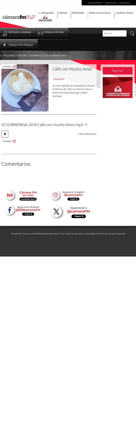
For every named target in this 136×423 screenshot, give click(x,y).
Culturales (22, 55)
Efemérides (78, 12)
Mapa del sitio (110, 3)
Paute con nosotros (100, 12)
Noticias (63, 12)
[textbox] (115, 33)
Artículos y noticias (20, 32)
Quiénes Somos (124, 12)
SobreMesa (35, 55)
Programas (9, 55)
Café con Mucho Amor (55, 55)
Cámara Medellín (95, 3)
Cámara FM (21, 44)
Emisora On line (54, 32)
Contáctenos (124, 3)
